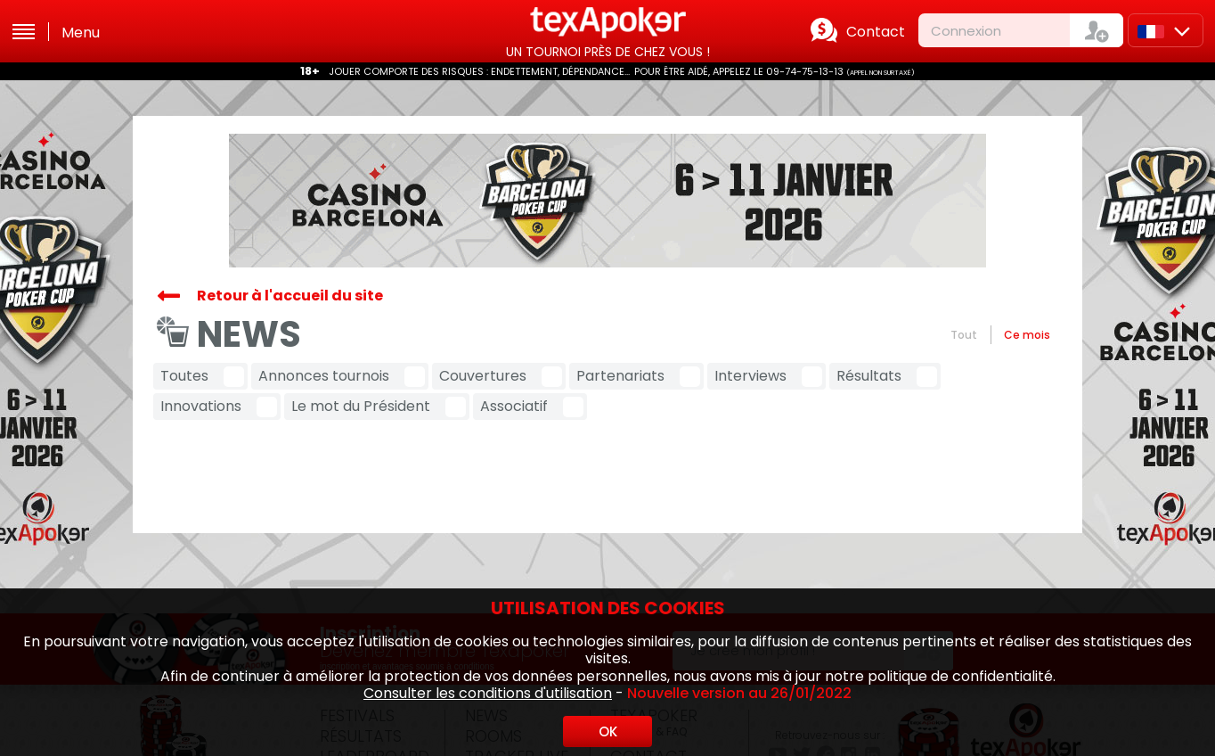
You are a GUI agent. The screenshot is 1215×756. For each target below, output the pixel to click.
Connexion (966, 30)
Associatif (514, 406)
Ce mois (1027, 334)
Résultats (868, 376)
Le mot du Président (360, 406)
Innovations (200, 406)
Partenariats (620, 376)
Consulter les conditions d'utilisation (487, 693)
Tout (963, 334)
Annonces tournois (323, 376)
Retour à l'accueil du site (290, 295)
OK (608, 731)
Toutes (184, 376)
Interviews (750, 376)
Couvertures (482, 376)
